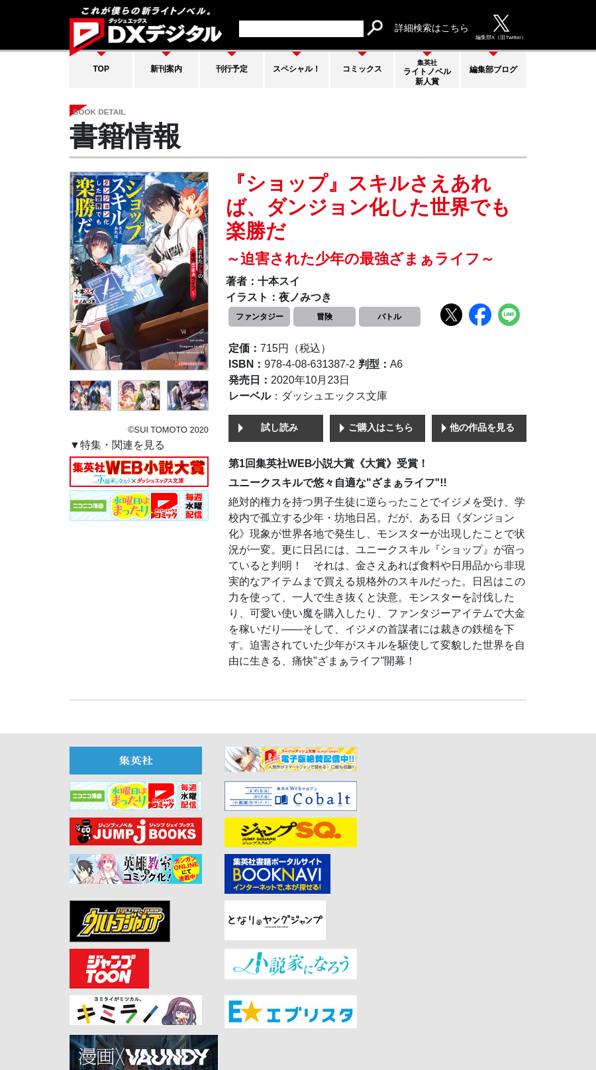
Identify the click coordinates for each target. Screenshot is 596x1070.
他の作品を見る (482, 428)
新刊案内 (166, 69)
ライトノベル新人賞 (427, 72)
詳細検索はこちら (432, 28)
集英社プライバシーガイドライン (455, 1023)
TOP (101, 69)
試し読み (279, 428)
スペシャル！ (297, 69)
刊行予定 (232, 69)
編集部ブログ (493, 69)
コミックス (362, 69)
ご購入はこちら (380, 428)
